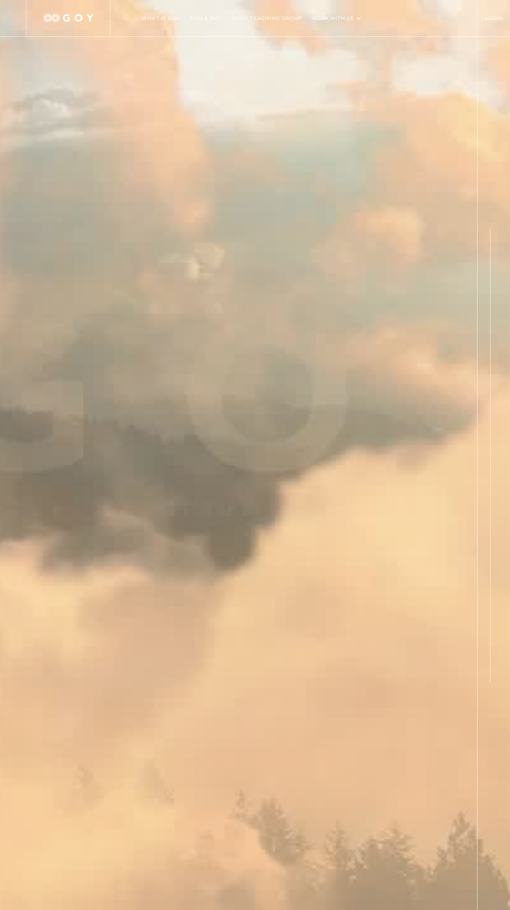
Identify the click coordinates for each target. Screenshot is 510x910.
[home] (68, 18)
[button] (340, 18)
